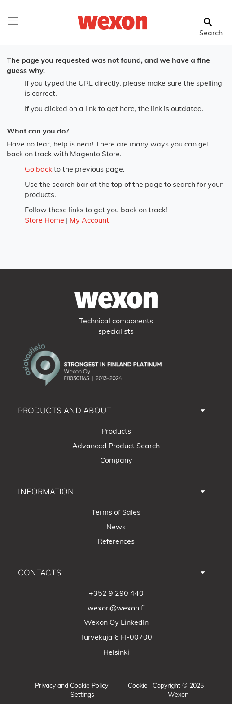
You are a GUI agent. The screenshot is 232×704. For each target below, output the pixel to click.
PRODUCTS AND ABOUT (64, 410)
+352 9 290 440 (116, 592)
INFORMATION (46, 491)
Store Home (44, 219)
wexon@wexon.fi (116, 607)
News (116, 526)
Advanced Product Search (116, 445)
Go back (38, 168)
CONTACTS (39, 572)
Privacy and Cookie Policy (71, 686)
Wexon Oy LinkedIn (116, 622)
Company (116, 459)
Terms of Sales (116, 511)
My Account (89, 219)
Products (116, 430)
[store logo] (112, 23)
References (116, 541)
